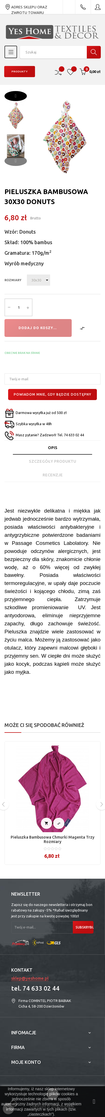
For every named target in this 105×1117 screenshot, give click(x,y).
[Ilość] (18, 307)
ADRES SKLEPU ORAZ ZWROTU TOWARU (26, 7)
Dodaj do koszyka (38, 328)
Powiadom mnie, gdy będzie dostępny (52, 394)
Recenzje (53, 475)
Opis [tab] (52, 447)
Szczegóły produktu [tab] (52, 461)
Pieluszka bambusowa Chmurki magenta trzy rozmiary (52, 839)
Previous (15, 161)
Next (15, 96)
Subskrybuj (85, 927)
